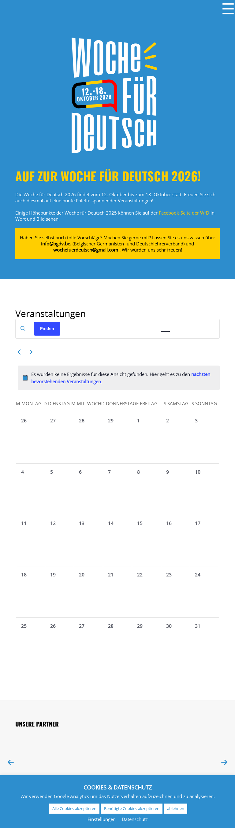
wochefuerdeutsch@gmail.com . (87, 250)
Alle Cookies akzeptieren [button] (74, 808)
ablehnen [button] (175, 808)
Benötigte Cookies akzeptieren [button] (131, 808)
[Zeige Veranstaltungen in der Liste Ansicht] (148, 325)
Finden (47, 328)
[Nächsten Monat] (31, 352)
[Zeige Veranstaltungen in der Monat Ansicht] (165, 325)
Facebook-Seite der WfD (184, 213)
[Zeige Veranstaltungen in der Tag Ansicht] (181, 325)
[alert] (119, 378)
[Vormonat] (19, 352)
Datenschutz (135, 819)
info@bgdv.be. (56, 244)
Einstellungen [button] (102, 819)
